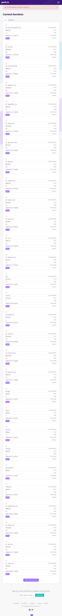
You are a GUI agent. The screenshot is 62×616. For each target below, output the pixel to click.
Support (46, 603)
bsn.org (10, 47)
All (5, 20)
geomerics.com (12, 142)
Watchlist (11, 20)
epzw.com (11, 219)
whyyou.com (11, 200)
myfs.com (11, 563)
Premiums (24, 603)
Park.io (5, 2)
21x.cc (9, 238)
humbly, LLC (36, 606)
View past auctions (31, 580)
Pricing (39, 603)
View (7, 38)
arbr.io (7, 410)
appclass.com (12, 372)
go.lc (7, 276)
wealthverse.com (13, 506)
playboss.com (12, 257)
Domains (16, 603)
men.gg (8, 448)
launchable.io (10, 468)
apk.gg (8, 391)
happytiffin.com (12, 104)
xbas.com (10, 334)
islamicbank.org (12, 66)
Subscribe (39, 595)
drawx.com (11, 123)
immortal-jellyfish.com (14, 28)
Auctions (32, 603)
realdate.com (12, 181)
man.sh (8, 295)
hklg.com (10, 162)
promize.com (12, 353)
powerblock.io (10, 315)
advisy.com (11, 525)
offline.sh (8, 487)
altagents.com (12, 85)
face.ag (8, 429)
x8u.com (10, 544)
